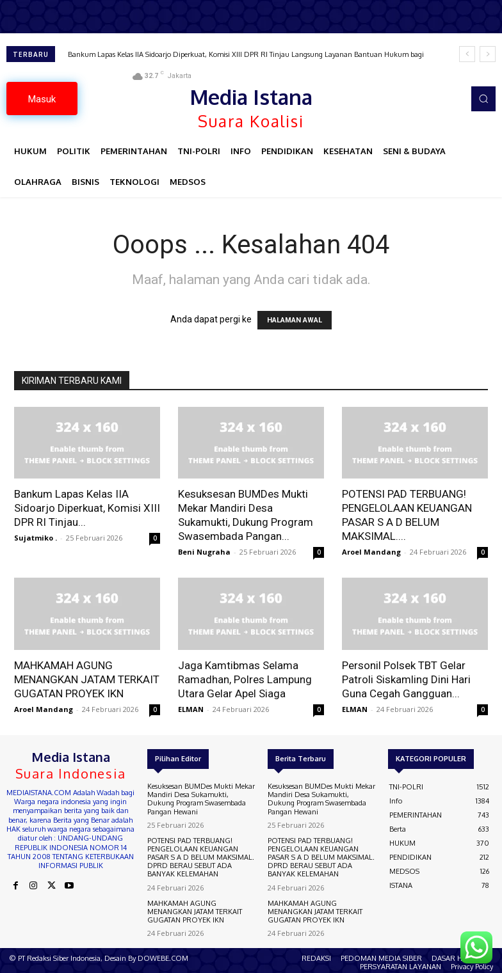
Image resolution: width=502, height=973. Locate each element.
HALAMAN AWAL (294, 320)
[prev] (467, 54)
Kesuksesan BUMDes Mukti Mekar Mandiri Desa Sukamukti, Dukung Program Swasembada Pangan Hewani (201, 799)
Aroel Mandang (371, 552)
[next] (488, 54)
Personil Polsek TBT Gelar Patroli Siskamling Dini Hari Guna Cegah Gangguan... (406, 679)
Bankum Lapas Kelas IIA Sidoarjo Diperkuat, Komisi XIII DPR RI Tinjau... (87, 507)
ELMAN (191, 709)
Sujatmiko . (35, 537)
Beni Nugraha (204, 552)
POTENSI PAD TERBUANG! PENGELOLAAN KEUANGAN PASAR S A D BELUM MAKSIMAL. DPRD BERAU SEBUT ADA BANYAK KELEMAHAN (200, 857)
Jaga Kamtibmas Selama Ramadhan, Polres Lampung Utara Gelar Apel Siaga (245, 679)
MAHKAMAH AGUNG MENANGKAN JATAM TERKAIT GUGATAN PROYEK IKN (86, 679)
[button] (483, 98)
